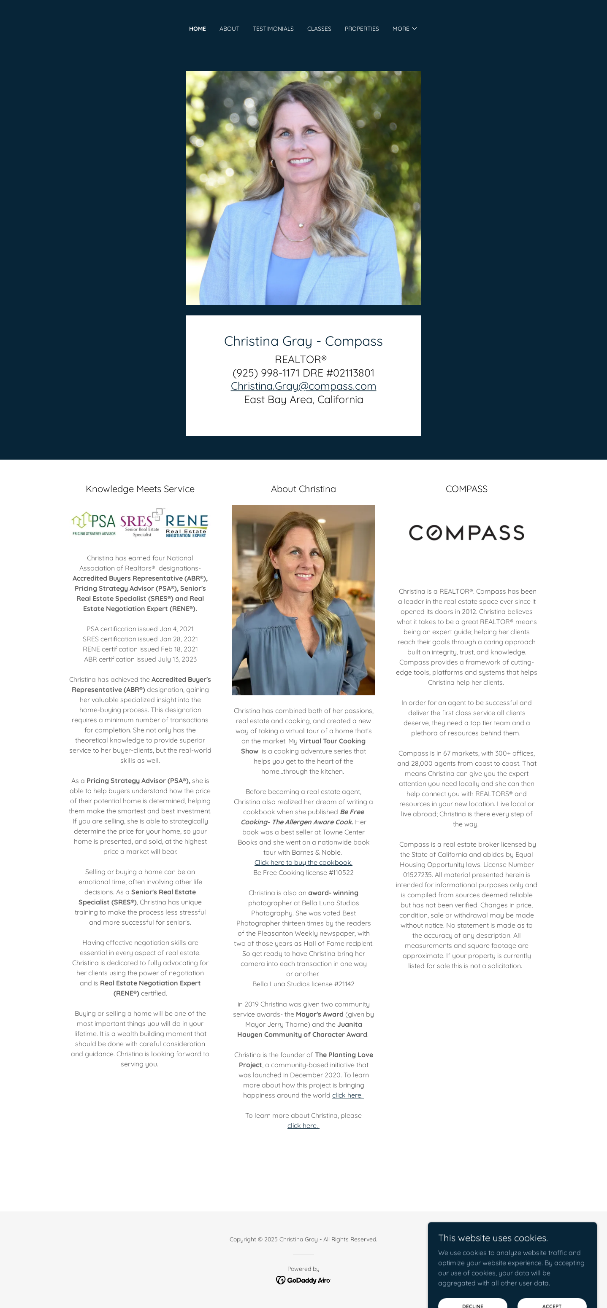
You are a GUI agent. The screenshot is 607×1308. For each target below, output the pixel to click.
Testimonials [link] (273, 28)
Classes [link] (319, 28)
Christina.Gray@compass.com (304, 385)
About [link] (229, 28)
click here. (348, 1095)
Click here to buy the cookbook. (303, 862)
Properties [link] (362, 28)
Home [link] (197, 28)
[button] (405, 29)
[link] (303, 1279)
